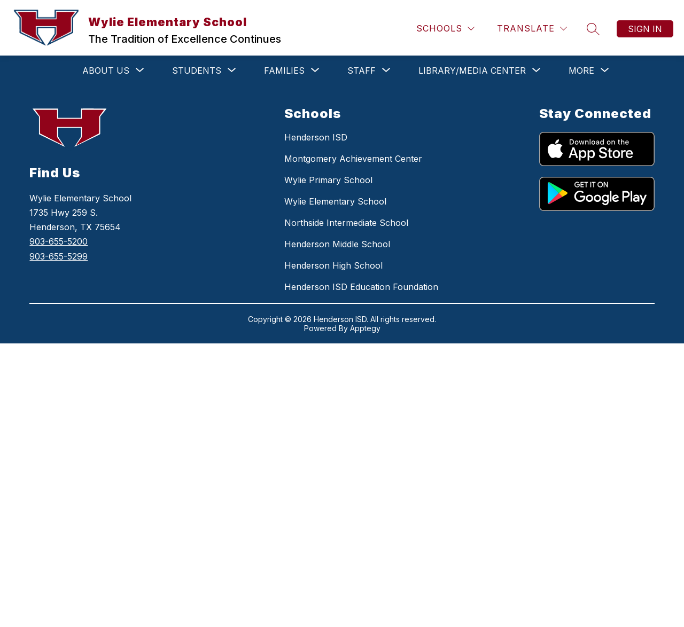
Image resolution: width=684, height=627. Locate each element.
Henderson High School (333, 265)
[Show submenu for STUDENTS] (196, 70)
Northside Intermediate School (346, 222)
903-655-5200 (58, 241)
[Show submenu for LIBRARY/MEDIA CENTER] (472, 70)
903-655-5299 (58, 256)
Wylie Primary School (328, 180)
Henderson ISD (315, 137)
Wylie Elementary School (335, 201)
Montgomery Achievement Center (353, 158)
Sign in (645, 28)
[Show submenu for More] (581, 70)
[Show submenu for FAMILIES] (284, 70)
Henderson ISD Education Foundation (361, 286)
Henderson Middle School (337, 244)
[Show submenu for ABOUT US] (105, 70)
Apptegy (365, 328)
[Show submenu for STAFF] (361, 70)
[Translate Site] (532, 28)
